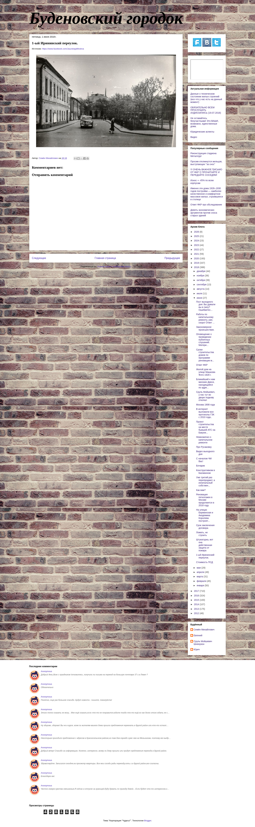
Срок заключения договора (205, 526)
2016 (197, 595)
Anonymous (46, 671)
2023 (197, 245)
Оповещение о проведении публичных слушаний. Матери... (204, 339)
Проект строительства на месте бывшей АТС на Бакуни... (205, 427)
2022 (197, 249)
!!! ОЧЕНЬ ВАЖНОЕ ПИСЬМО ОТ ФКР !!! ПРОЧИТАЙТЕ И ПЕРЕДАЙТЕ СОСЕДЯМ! (206, 172)
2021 (197, 254)
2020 (197, 258)
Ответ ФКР (202, 365)
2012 (197, 613)
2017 (197, 591)
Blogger (147, 820)
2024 (197, 240)
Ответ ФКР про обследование (206, 204)
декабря (201, 271)
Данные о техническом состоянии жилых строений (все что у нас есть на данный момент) (206, 97)
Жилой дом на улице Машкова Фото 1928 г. (205, 372)
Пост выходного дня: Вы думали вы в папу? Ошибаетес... (205, 305)
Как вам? (201, 490)
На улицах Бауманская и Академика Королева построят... (204, 515)
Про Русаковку (204, 447)
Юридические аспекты (202, 131)
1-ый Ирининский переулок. (205, 556)
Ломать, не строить (202, 533)
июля (200, 293)
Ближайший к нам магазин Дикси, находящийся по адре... (205, 383)
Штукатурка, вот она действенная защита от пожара (204, 545)
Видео (193, 137)
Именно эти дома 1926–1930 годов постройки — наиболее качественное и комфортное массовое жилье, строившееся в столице (206, 194)
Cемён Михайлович (204, 629)
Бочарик (200, 465)
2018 (197, 267)
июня (200, 298)
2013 (197, 609)
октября (201, 280)
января (201, 585)
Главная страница (105, 258)
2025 (197, 236)
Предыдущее (172, 258)
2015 (197, 600)
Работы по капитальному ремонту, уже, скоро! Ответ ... (205, 318)
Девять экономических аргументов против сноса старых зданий (203, 213)
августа (201, 289)
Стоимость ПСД (204, 562)
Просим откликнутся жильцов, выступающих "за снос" (206, 163)
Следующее (39, 258)
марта (200, 576)
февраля (202, 581)
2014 (197, 604)
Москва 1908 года (205, 404)
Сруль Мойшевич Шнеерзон (203, 642)
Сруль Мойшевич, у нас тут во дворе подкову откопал (205, 396)
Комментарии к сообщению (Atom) (114, 266)
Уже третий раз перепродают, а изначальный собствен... (205, 481)
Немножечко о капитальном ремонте (204, 440)
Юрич (197, 649)
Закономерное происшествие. (205, 328)
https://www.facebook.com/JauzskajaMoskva (63, 49)
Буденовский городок (106, 18)
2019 (197, 263)
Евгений (198, 635)
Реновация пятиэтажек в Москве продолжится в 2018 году (205, 500)
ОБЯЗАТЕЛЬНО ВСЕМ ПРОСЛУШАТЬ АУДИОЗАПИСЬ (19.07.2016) (205, 110)
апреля (201, 572)
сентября (202, 284)
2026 (197, 231)
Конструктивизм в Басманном (205, 471)
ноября (201, 275)
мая (199, 567)
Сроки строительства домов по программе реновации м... (205, 355)
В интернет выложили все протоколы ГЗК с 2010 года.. (205, 413)
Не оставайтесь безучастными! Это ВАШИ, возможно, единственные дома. (204, 122)
